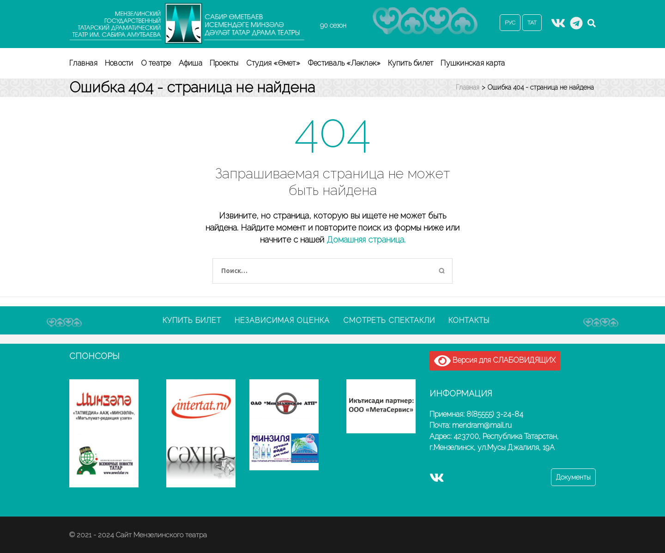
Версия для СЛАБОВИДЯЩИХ (495, 360)
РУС (510, 22)
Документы (573, 477)
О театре (156, 63)
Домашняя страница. (365, 239)
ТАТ (532, 22)
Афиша (190, 63)
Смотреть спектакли (389, 320)
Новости (119, 63)
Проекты (224, 63)
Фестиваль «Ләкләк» (344, 63)
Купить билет (410, 63)
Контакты (469, 320)
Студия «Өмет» (273, 63)
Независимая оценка (282, 320)
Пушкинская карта (473, 63)
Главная (83, 63)
